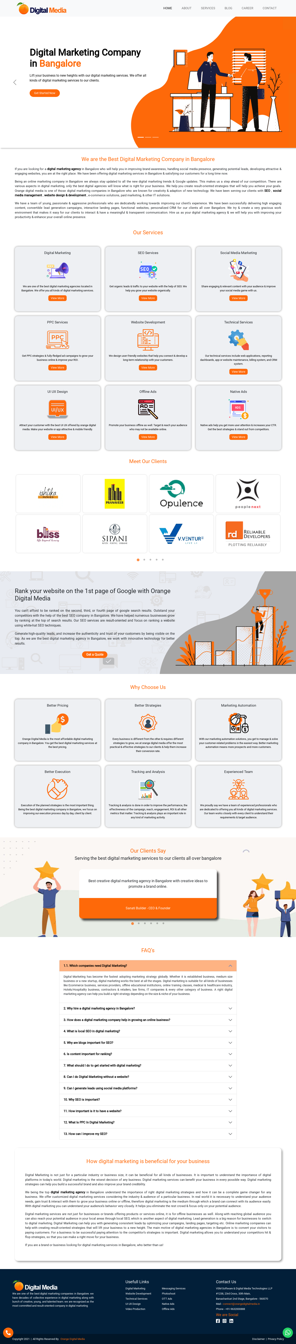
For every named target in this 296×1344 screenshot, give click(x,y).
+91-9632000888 (235, 1309)
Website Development (138, 1293)
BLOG (228, 8)
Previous (9, 514)
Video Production (135, 1309)
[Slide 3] (155, 137)
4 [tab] (157, 558)
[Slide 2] (148, 137)
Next (287, 514)
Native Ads (168, 1303)
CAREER (247, 8)
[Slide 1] (141, 137)
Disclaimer (258, 1339)
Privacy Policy (276, 1339)
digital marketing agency (64, 169)
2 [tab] (144, 558)
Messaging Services (174, 1288)
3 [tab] (151, 558)
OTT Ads (167, 1298)
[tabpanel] (48, 514)
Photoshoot (168, 1293)
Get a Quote (94, 654)
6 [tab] (163, 922)
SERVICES (208, 8)
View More (57, 298)
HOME (167, 8)
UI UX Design (133, 1303)
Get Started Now (44, 93)
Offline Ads (168, 1309)
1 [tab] (138, 558)
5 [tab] (163, 558)
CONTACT (270, 8)
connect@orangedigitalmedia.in (241, 1303)
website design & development (65, 195)
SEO (267, 191)
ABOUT (187, 8)
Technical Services (136, 1298)
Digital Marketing (135, 1288)
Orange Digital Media (72, 1339)
